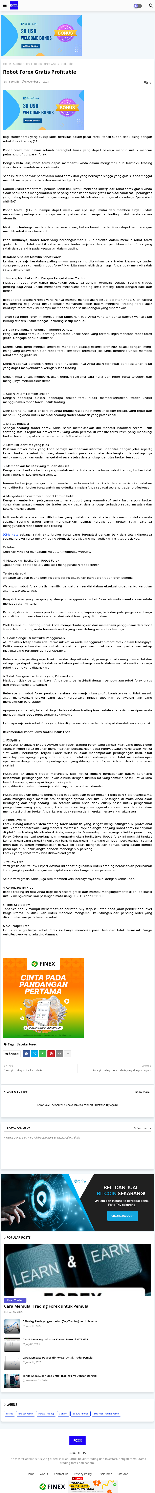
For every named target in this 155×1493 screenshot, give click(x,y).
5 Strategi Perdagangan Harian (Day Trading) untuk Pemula (60, 1321)
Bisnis (9, 1413)
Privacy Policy (83, 1474)
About (44, 1474)
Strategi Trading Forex (106, 1413)
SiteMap (123, 1474)
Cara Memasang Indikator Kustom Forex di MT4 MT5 (55, 1339)
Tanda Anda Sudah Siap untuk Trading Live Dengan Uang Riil (60, 1376)
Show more (142, 1092)
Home (7, 64)
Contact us (61, 1474)
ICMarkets (10, 534)
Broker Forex (25, 1413)
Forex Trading (46, 1413)
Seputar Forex (22, 64)
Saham (63, 1413)
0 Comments (142, 1128)
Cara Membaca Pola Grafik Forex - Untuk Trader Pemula (58, 1357)
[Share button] (67, 1053)
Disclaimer (104, 1474)
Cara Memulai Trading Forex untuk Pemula (46, 1306)
